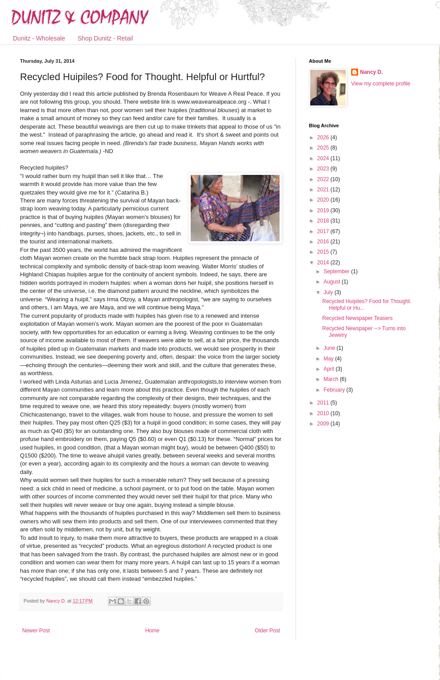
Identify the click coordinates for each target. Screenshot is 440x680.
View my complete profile (380, 84)
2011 (324, 403)
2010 (324, 413)
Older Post (267, 630)
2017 (324, 231)
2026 (324, 137)
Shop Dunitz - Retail (105, 38)
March (332, 379)
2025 (324, 148)
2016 (324, 242)
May (329, 359)
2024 (324, 158)
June (330, 348)
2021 (324, 189)
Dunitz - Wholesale (39, 38)
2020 (324, 200)
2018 (324, 221)
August (333, 282)
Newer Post (36, 630)
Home (152, 630)
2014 (324, 262)
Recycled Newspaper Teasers (357, 318)
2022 (324, 179)
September (337, 271)
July (329, 292)
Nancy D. (371, 72)
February (335, 390)
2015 (324, 252)
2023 (324, 169)
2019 (324, 210)
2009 (324, 424)
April (330, 369)
